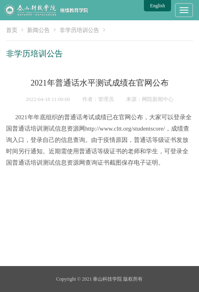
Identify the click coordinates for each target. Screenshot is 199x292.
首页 (11, 30)
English (157, 6)
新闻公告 (38, 30)
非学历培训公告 (79, 30)
